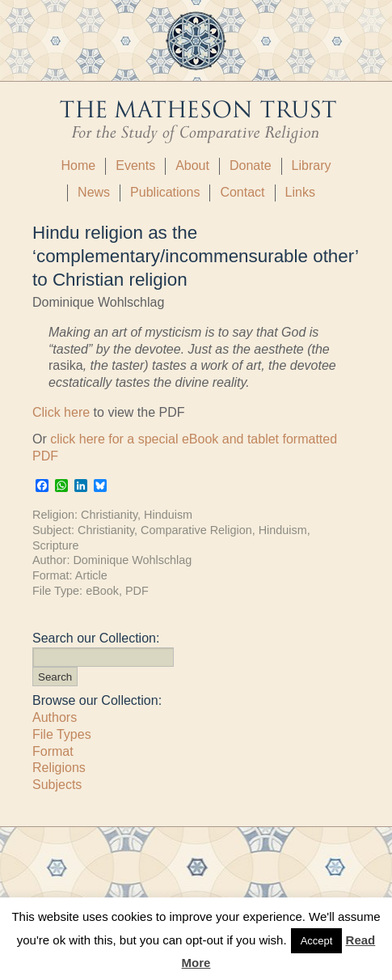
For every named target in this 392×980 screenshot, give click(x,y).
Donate (251, 165)
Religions (59, 767)
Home (78, 165)
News (94, 192)
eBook (102, 590)
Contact (242, 192)
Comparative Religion (196, 530)
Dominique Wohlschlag (132, 560)
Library (311, 165)
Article (91, 575)
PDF (137, 590)
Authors (54, 717)
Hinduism (168, 514)
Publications (165, 192)
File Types (61, 734)
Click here (61, 412)
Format (53, 751)
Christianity (109, 514)
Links (300, 192)
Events (135, 165)
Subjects (57, 784)
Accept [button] (317, 941)
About (192, 165)
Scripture (55, 545)
